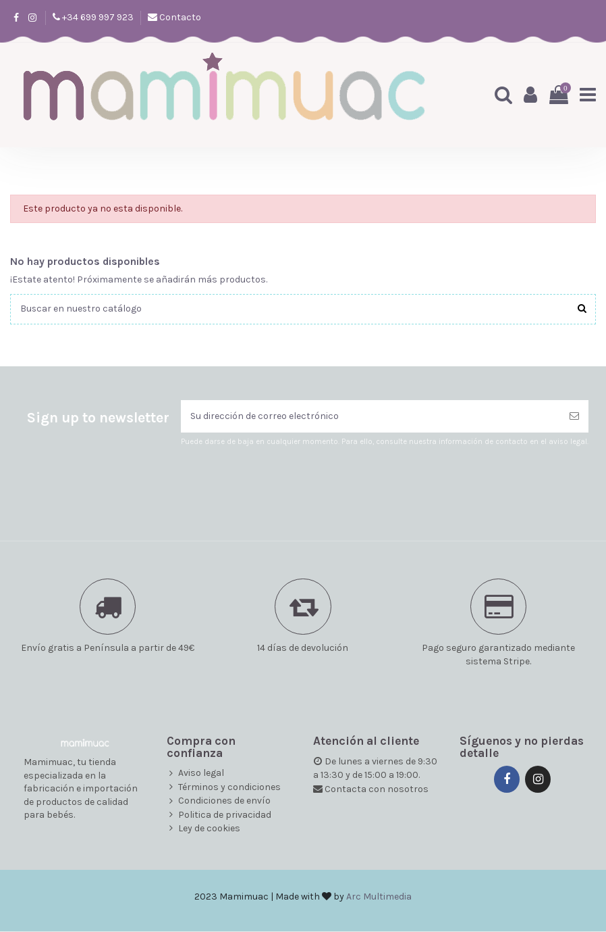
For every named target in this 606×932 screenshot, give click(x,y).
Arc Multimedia (379, 897)
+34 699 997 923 (97, 17)
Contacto (179, 17)
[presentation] (293, 481)
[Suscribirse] (574, 416)
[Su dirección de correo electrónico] (370, 416)
